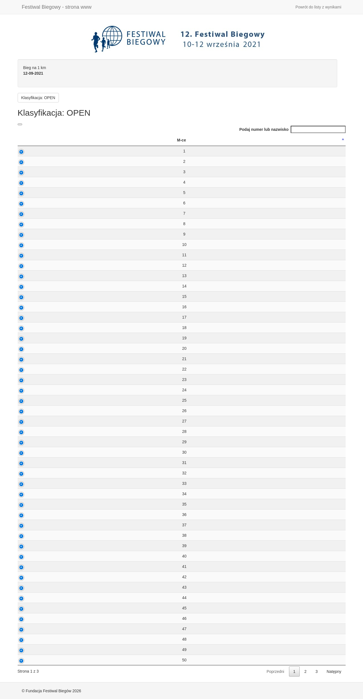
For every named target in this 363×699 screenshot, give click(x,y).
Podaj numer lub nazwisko (292, 129)
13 (30, 275)
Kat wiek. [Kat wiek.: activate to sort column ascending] (158, 140)
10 (30, 244)
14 (30, 286)
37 (30, 525)
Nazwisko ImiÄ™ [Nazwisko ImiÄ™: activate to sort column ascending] (98, 140)
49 (30, 649)
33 (30, 483)
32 (30, 473)
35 (30, 504)
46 (30, 618)
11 (30, 255)
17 (30, 317)
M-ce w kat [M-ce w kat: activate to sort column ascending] (223, 140)
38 (30, 535)
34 (30, 494)
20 (30, 348)
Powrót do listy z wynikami (318, 7)
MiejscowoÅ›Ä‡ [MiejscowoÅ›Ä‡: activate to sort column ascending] (318, 140)
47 (30, 629)
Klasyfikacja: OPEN (38, 97)
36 (30, 514)
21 (30, 359)
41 (30, 566)
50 (30, 660)
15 (30, 296)
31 (30, 462)
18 (30, 327)
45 (30, 608)
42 (30, 577)
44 (30, 597)
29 (30, 442)
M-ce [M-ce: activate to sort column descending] (27, 140)
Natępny (334, 671)
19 (30, 338)
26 (30, 410)
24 (30, 390)
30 (30, 452)
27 (30, 421)
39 (30, 545)
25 (30, 400)
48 (30, 639)
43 (30, 587)
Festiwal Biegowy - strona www (57, 7)
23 (30, 379)
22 (30, 369)
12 (30, 265)
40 (30, 556)
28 (30, 431)
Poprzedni (275, 671)
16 (30, 307)
